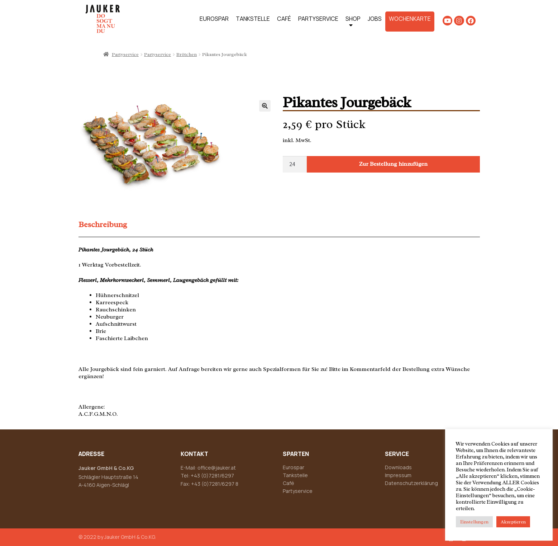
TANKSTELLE (253, 19)
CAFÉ (284, 19)
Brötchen (186, 54)
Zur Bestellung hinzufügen (393, 164)
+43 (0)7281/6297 (212, 475)
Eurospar (293, 467)
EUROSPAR (214, 19)
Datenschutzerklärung (411, 483)
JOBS (375, 19)
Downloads (398, 467)
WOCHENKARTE (410, 19)
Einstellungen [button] (474, 522)
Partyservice (125, 54)
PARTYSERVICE (318, 19)
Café (288, 483)
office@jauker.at (216, 467)
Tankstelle (295, 475)
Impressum (398, 475)
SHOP (353, 23)
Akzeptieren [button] (513, 522)
